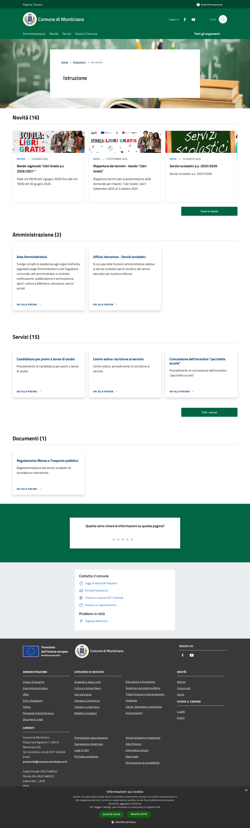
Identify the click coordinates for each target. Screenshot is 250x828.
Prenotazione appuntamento (91, 738)
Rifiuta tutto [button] (139, 814)
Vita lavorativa (82, 694)
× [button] (246, 790)
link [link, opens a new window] (158, 807)
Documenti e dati (33, 719)
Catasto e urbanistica (86, 707)
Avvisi (96, 159)
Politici (27, 707)
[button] (125, 822)
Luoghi (181, 711)
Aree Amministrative (35, 688)
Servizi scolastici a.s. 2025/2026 (193, 166)
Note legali (132, 756)
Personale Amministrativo (38, 713)
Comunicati (183, 688)
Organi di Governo (33, 682)
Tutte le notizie (209, 211)
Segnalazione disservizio (88, 744)
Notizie (21, 159)
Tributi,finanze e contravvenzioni (145, 694)
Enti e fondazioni (33, 701)
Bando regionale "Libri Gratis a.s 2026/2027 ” (40, 168)
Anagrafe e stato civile (87, 682)
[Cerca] (223, 19)
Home (64, 62)
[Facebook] (183, 19)
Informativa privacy (137, 750)
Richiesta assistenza (86, 756)
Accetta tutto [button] (111, 814)
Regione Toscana (33, 4)
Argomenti (79, 62)
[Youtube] (192, 19)
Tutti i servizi (209, 412)
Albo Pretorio (133, 744)
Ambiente (131, 700)
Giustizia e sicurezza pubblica (143, 688)
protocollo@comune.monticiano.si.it (45, 762)
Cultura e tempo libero (87, 688)
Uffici (26, 694)
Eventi (181, 718)
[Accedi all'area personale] (209, 5)
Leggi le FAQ (81, 750)
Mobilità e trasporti (85, 713)
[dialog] (125, 807)
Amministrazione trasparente (143, 738)
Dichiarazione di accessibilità (142, 763)
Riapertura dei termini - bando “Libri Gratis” (119, 168)
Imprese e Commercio (87, 701)
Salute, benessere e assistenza (144, 707)
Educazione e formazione (140, 682)
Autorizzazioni (134, 713)
